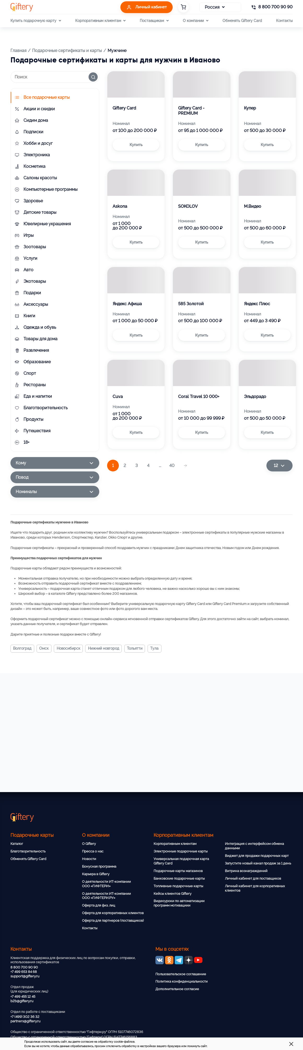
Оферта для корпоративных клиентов (113, 913)
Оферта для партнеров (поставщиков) (113, 920)
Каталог (16, 844)
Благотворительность (27, 851)
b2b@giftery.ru (21, 1001)
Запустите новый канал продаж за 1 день (258, 863)
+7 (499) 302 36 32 (24, 1017)
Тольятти (136, 649)
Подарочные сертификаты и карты (67, 50)
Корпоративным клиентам (175, 844)
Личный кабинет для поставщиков (253, 878)
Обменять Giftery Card (242, 20)
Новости (89, 859)
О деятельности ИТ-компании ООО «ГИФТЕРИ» (106, 884)
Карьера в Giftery (95, 874)
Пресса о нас (92, 851)
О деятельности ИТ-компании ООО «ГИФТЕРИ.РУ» (106, 896)
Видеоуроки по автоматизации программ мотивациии (179, 903)
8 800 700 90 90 (24, 967)
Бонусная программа (99, 866)
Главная (18, 50)
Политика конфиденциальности (181, 981)
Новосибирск (69, 649)
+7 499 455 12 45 (22, 997)
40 (171, 465)
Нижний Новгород (105, 649)
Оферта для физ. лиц (98, 905)
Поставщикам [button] (154, 21)
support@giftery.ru (24, 976)
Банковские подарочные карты (179, 878)
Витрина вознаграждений (246, 871)
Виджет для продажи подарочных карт (257, 856)
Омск (44, 649)
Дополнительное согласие (177, 989)
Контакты (284, 20)
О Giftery (89, 844)
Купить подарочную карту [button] (35, 21)
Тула (157, 649)
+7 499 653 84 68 (23, 972)
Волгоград (22, 649)
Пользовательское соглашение (180, 974)
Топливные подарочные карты (178, 886)
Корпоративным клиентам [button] (100, 21)
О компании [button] (195, 21)
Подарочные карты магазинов (178, 871)
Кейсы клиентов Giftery (172, 894)
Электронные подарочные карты (181, 851)
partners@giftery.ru (25, 1021)
